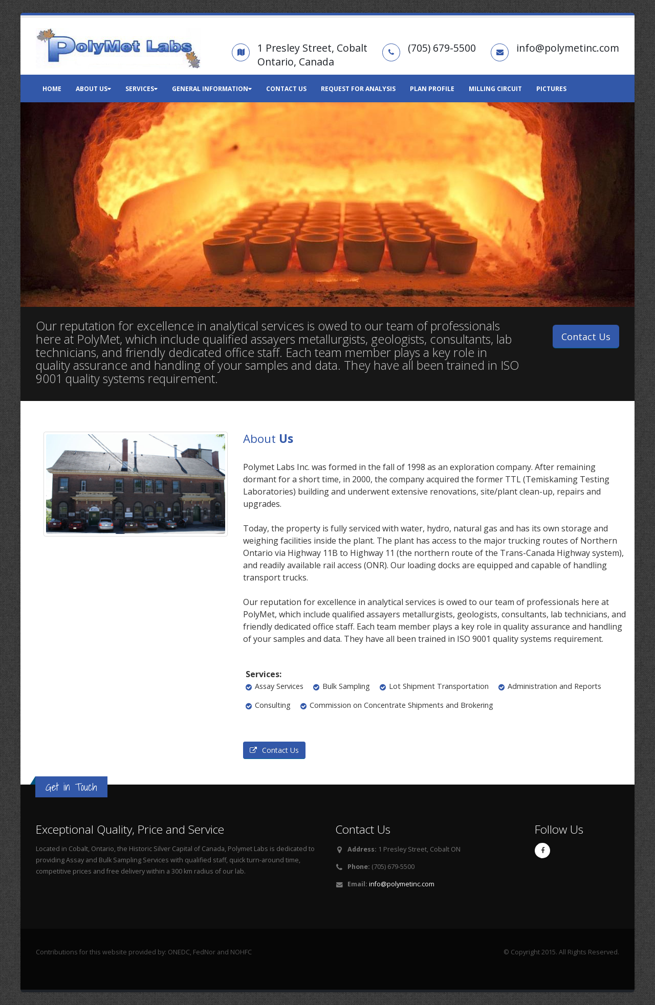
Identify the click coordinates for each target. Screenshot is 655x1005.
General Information (212, 88)
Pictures (551, 88)
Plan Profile (432, 88)
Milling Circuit (495, 88)
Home (51, 88)
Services (141, 88)
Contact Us (286, 88)
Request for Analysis (358, 88)
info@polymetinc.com (401, 884)
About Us (93, 88)
